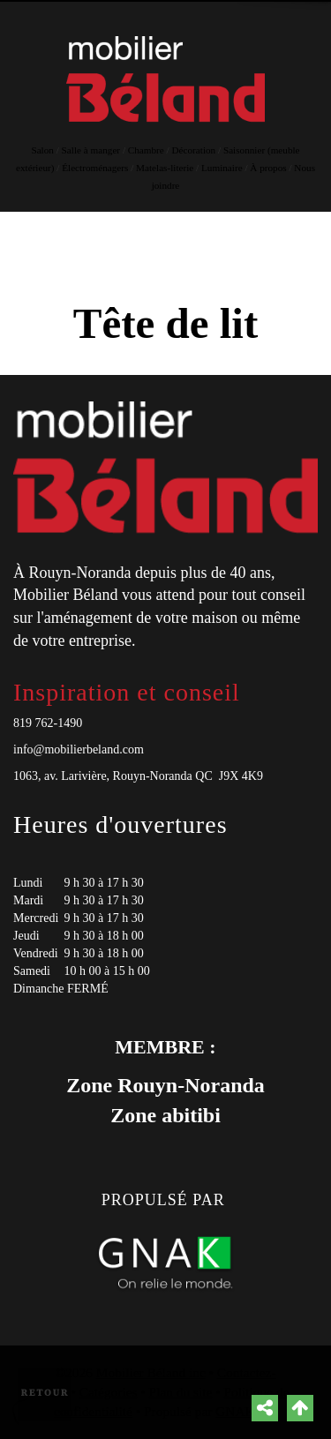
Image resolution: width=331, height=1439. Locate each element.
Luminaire (222, 167)
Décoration (194, 150)
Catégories (108, 1391)
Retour (45, 1393)
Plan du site (181, 1391)
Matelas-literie (164, 167)
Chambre (146, 150)
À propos (268, 167)
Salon (42, 150)
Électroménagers (95, 167)
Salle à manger (91, 150)
